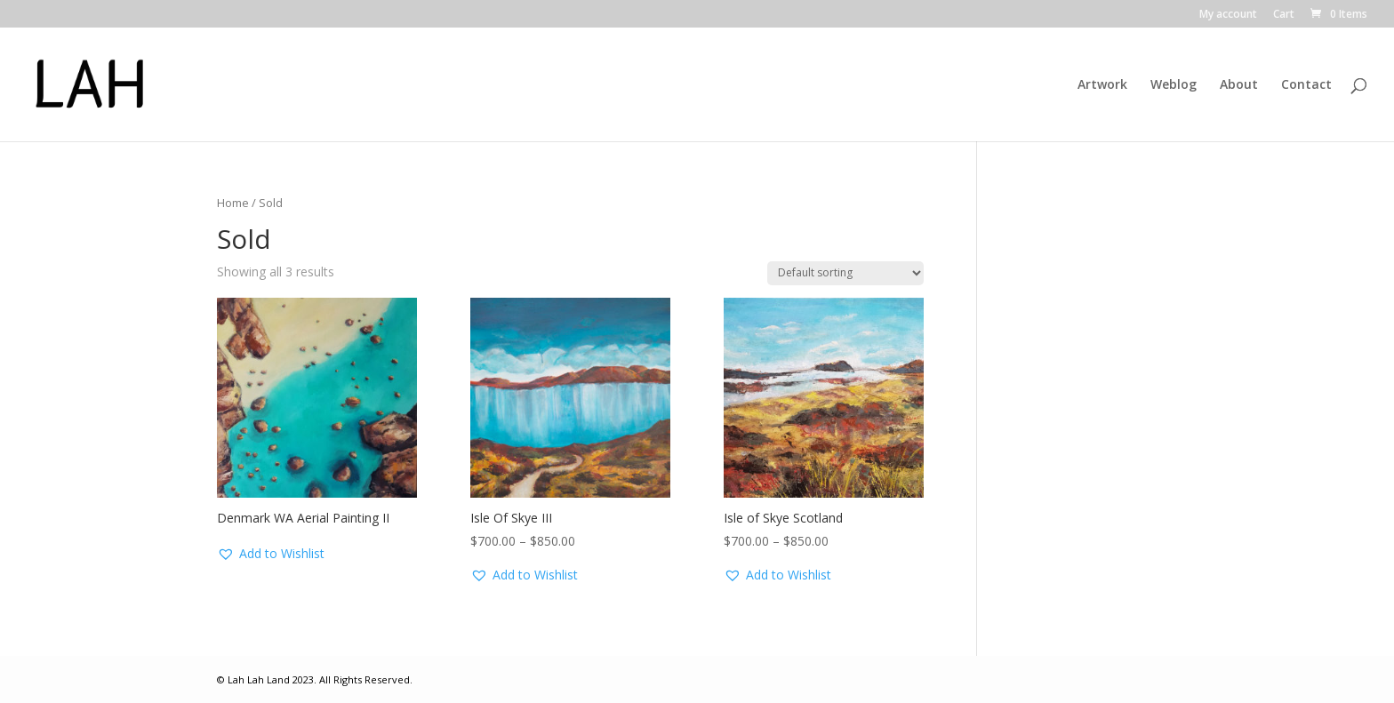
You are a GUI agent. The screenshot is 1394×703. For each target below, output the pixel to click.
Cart (1283, 15)
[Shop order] (845, 273)
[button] (270, 553)
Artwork (1102, 85)
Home (233, 203)
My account (1228, 15)
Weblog (1173, 85)
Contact (1306, 85)
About (1239, 85)
